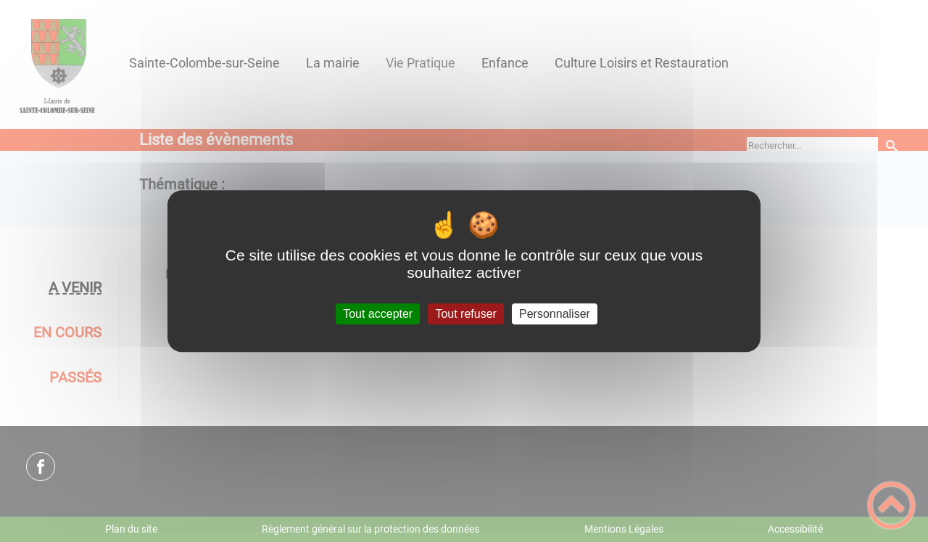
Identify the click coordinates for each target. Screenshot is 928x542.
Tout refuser (465, 314)
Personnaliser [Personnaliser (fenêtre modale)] (554, 314)
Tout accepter (378, 314)
